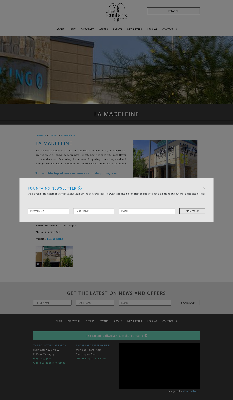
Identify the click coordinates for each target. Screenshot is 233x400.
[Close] (204, 188)
